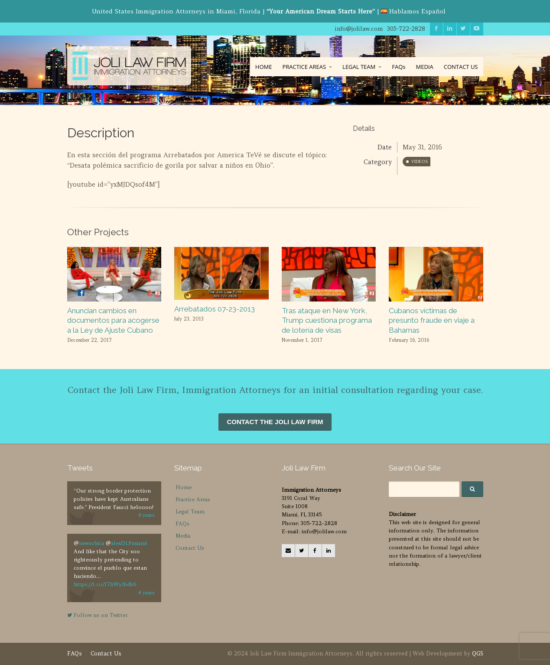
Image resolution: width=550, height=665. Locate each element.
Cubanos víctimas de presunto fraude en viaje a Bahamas (432, 320)
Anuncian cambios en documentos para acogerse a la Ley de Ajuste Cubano (113, 320)
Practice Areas (193, 499)
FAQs (398, 67)
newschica (91, 543)
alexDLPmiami (129, 543)
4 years (146, 515)
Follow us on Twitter (97, 615)
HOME (263, 67)
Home (184, 487)
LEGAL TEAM (358, 67)
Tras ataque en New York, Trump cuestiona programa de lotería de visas (327, 320)
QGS (477, 653)
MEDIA (424, 67)
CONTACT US (461, 67)
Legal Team (190, 511)
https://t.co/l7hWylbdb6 (105, 584)
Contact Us (190, 548)
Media (183, 535)
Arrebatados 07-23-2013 (214, 309)
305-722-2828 (406, 28)
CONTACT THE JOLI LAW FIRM (275, 421)
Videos (419, 161)
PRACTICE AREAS (304, 67)
